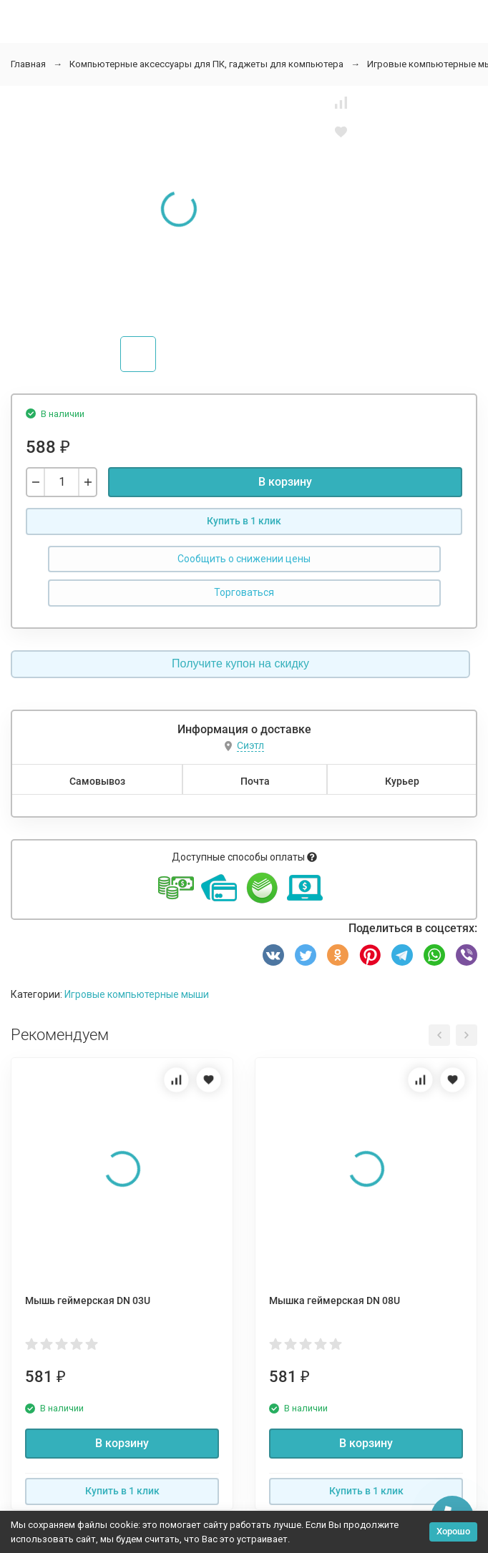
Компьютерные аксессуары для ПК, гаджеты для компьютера (206, 64)
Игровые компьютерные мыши (136, 994)
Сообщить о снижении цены (244, 558)
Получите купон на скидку (240, 663)
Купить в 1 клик (244, 520)
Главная (28, 64)
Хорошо (453, 1531)
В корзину (285, 482)
